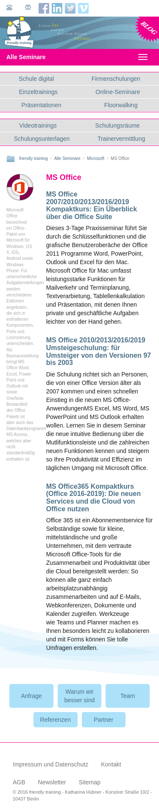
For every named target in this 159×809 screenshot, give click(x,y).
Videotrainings (37, 125)
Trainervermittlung (121, 138)
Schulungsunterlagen (42, 138)
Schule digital (36, 78)
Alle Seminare (33, 57)
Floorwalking (121, 105)
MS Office (63, 177)
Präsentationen (41, 105)
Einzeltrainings (38, 91)
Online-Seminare (117, 91)
